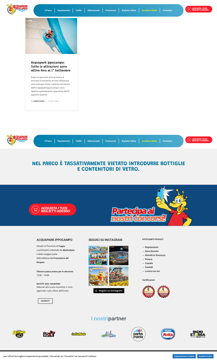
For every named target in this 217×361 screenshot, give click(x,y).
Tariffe (79, 10)
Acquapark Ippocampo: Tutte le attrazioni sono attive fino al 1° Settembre (50, 66)
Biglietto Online (129, 10)
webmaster (39, 101)
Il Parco (48, 10)
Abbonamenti (93, 10)
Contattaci (167, 10)
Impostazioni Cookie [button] (184, 356)
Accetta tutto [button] (205, 356)
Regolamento (64, 10)
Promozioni (110, 10)
